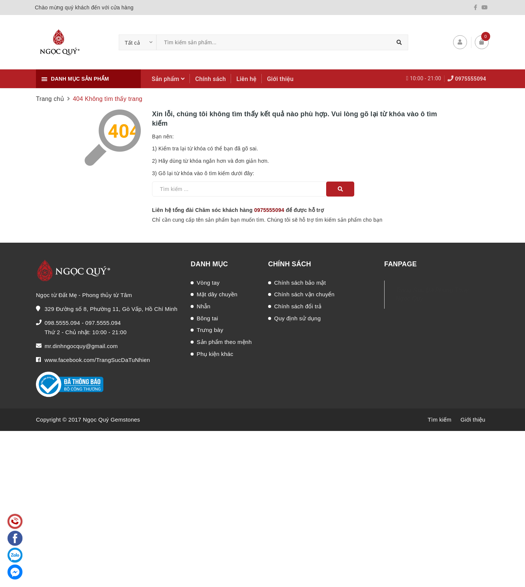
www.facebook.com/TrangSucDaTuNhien (97, 360)
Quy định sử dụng (297, 318)
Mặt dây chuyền (217, 294)
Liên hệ (246, 79)
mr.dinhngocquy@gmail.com (81, 346)
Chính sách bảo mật (300, 282)
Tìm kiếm (439, 419)
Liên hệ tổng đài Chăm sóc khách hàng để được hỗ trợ (238, 210)
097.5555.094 (103, 323)
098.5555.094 (62, 323)
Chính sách (210, 79)
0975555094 (470, 79)
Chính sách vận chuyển (304, 294)
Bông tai (207, 318)
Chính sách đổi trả (298, 306)
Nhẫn (203, 306)
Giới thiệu (280, 79)
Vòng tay (208, 282)
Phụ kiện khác (215, 354)
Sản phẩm (168, 79)
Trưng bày (210, 330)
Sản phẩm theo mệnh (224, 342)
